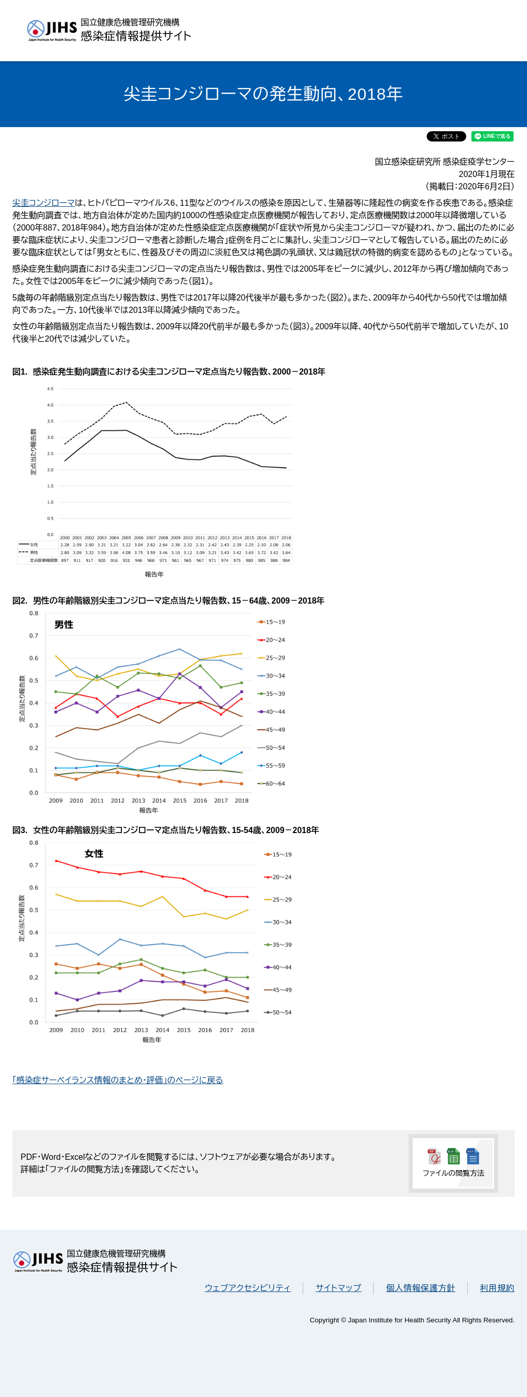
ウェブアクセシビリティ (248, 1288)
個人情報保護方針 (420, 1288)
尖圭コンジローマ (43, 203)
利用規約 (497, 1288)
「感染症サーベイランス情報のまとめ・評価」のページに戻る (117, 1080)
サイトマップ (338, 1288)
